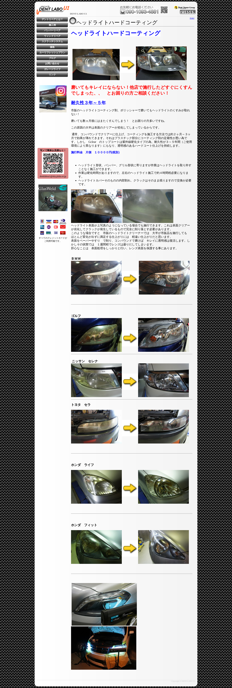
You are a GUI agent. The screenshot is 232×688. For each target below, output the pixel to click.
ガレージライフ (52, 69)
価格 (52, 47)
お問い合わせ (52, 63)
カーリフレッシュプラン (52, 52)
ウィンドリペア (52, 36)
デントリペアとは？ (52, 19)
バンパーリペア (52, 30)
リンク (52, 74)
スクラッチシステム (52, 41)
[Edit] (192, 18)
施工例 (52, 25)
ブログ (52, 58)
